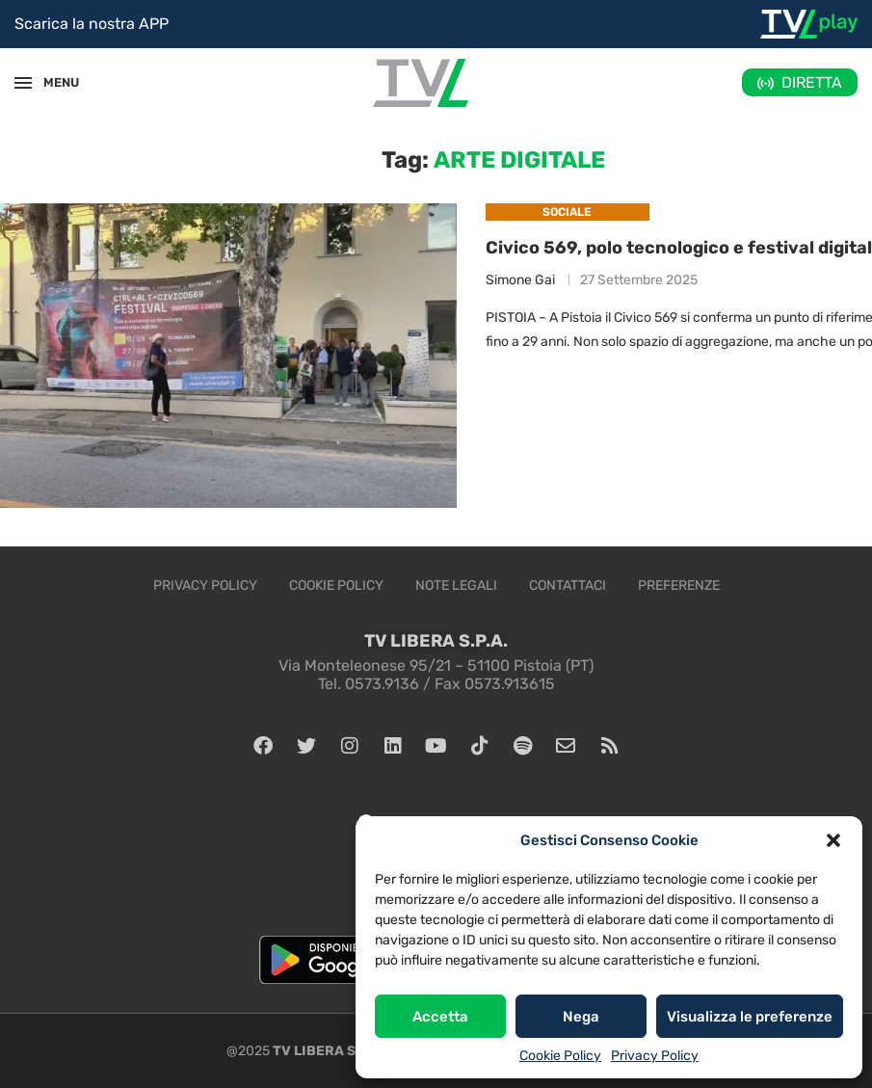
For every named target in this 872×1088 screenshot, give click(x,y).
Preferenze (679, 585)
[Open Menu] (23, 83)
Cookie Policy (560, 1056)
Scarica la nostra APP (91, 23)
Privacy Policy (655, 1056)
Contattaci (567, 585)
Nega (581, 1016)
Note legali (456, 585)
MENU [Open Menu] (52, 82)
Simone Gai (520, 280)
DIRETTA (811, 82)
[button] (833, 840)
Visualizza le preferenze (749, 1016)
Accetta (440, 1016)
